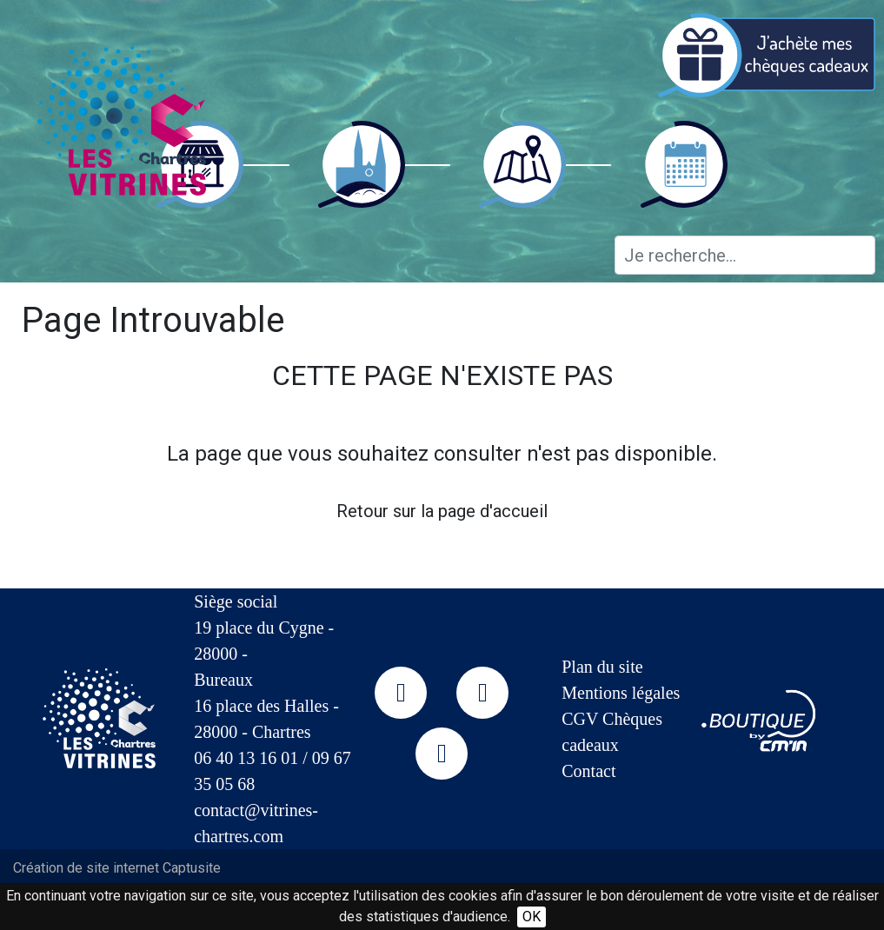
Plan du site (602, 666)
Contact (588, 771)
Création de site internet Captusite (117, 868)
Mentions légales (621, 692)
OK (531, 916)
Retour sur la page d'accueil (442, 511)
